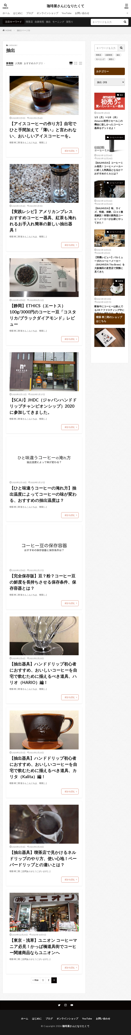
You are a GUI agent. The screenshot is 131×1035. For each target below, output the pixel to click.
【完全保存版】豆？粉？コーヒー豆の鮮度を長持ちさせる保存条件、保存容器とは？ (43, 582)
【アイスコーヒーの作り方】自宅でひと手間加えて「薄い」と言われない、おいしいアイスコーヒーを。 (43, 129)
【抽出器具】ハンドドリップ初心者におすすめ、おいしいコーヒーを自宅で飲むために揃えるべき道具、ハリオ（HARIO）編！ (43, 673)
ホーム (6, 13)
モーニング (58, 21)
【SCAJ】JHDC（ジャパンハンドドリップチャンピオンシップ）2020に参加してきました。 (43, 406)
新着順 (9, 63)
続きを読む (70, 150)
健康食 (120, 281)
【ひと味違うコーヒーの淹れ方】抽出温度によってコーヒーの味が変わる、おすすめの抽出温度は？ (43, 494)
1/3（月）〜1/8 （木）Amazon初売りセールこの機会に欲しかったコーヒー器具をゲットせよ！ (108, 122)
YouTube (66, 13)
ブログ (29, 13)
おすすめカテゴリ (33, 63)
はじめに (18, 13)
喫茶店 (29, 21)
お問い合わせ (82, 13)
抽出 (48, 21)
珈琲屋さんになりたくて (65, 6)
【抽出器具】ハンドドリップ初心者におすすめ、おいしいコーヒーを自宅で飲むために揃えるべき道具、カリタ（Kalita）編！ (43, 767)
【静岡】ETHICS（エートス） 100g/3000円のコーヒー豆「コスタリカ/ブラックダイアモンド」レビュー (43, 315)
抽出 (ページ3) (23, 30)
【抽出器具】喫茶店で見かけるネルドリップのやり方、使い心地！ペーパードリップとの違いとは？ (43, 858)
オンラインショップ (47, 13)
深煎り (69, 21)
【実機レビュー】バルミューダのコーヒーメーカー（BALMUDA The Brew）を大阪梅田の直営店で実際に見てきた (109, 264)
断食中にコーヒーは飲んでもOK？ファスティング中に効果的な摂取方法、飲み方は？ (109, 312)
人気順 (18, 63)
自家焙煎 (39, 21)
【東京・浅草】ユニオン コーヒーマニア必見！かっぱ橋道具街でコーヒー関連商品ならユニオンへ (43, 946)
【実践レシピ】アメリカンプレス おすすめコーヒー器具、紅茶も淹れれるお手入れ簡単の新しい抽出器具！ (43, 220)
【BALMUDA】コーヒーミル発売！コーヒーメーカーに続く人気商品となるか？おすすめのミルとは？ (108, 168)
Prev (36, 980)
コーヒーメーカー (116, 137)
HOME (8, 30)
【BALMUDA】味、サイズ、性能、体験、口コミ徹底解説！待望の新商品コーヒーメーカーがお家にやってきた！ (108, 215)
